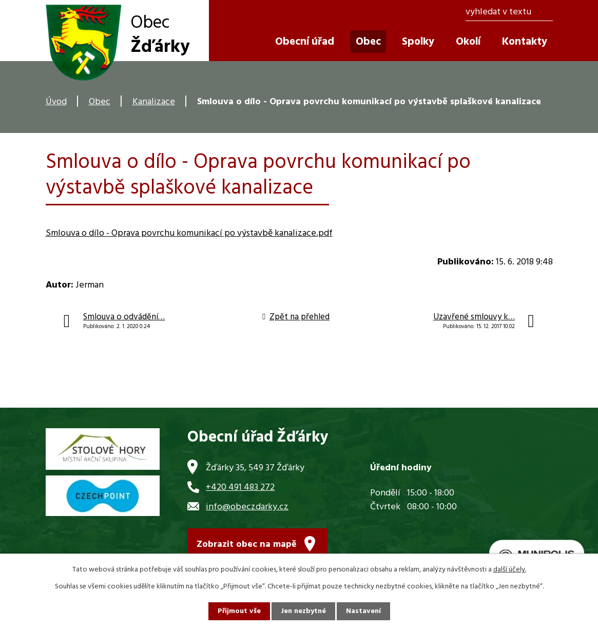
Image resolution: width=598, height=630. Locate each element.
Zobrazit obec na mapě (247, 544)
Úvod (56, 101)
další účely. (509, 570)
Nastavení (363, 611)
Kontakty (524, 41)
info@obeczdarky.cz (247, 507)
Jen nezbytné (303, 611)
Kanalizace (153, 101)
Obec (99, 101)
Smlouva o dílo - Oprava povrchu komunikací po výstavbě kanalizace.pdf (189, 233)
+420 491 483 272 (240, 487)
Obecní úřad (304, 41)
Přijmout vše (239, 611)
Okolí (468, 41)
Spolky (418, 41)
